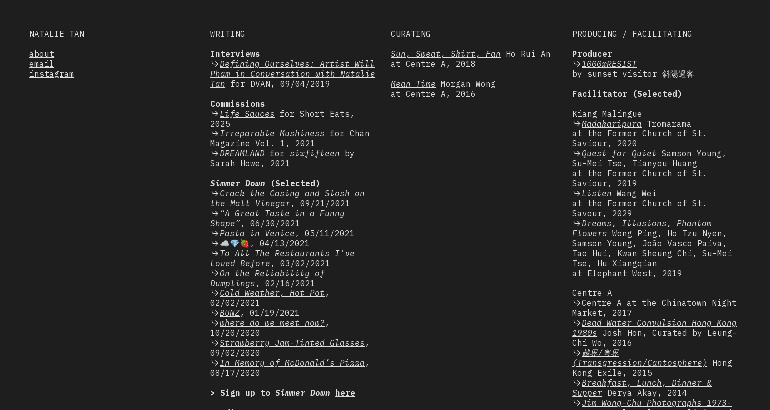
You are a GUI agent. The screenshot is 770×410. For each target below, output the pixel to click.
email (41, 64)
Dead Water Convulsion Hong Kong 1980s (654, 328)
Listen (597, 193)
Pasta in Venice (257, 233)
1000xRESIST (609, 64)
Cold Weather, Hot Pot (272, 293)
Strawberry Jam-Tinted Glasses (292, 343)
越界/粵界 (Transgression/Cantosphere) (639, 358)
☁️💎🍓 (235, 243)
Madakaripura (612, 124)
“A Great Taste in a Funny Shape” (277, 218)
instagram (51, 74)
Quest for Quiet (619, 153)
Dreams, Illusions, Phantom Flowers (642, 228)
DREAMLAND (242, 153)
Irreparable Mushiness (272, 133)
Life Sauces (247, 114)
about (41, 54)
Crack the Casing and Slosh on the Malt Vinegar (287, 198)
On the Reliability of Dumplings (267, 278)
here (345, 393)
